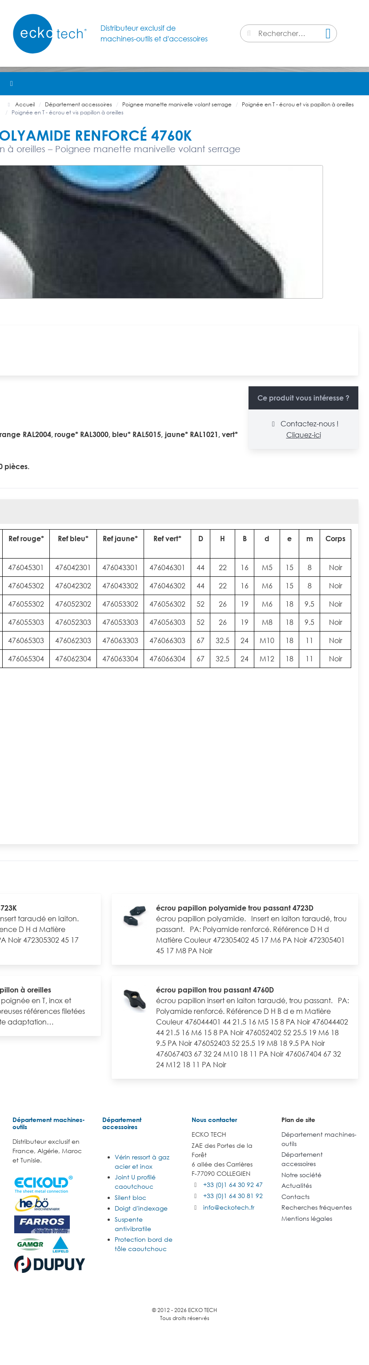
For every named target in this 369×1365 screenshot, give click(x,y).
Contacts (295, 1196)
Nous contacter (214, 1119)
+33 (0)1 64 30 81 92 (233, 1195)
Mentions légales (306, 1218)
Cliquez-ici (303, 434)
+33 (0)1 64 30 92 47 (233, 1184)
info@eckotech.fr (228, 1207)
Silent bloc (130, 1197)
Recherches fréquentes (316, 1207)
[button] (357, 84)
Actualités (296, 1185)
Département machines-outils (48, 1123)
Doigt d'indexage (141, 1208)
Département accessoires (121, 1123)
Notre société (301, 1175)
